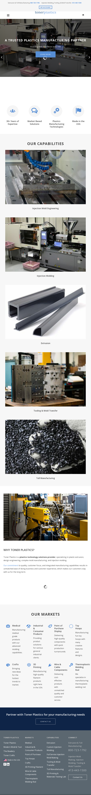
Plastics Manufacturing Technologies (56, 124)
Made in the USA (78, 122)
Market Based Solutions (34, 122)
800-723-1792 (35, 3)
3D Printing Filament (34, 767)
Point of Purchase (33, 754)
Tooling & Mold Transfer (46, 410)
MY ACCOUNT (45, 7)
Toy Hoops (78, 627)
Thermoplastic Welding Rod (82, 667)
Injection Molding (45, 275)
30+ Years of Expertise (12, 122)
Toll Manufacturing (45, 478)
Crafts (15, 664)
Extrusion (45, 343)
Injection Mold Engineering (45, 208)
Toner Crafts (9, 755)
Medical (16, 625)
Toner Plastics (9, 743)
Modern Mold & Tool (12, 747)
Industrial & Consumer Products (38, 629)
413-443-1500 (76, 3)
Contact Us (77, 777)
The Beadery (9, 751)
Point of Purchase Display (59, 628)
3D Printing (37, 666)
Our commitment (10, 565)
